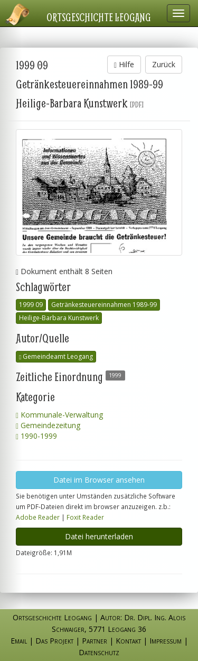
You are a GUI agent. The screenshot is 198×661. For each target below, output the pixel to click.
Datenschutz (99, 652)
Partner (94, 641)
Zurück (163, 64)
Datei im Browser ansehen (99, 480)
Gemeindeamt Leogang (56, 356)
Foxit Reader (85, 517)
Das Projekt (54, 641)
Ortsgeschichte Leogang (98, 17)
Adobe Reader (38, 517)
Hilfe (124, 64)
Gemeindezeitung (48, 425)
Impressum (165, 641)
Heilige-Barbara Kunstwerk (59, 317)
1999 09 (31, 304)
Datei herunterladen (99, 536)
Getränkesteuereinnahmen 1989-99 (104, 304)
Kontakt (128, 641)
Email (19, 641)
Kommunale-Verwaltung (59, 415)
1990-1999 (36, 436)
